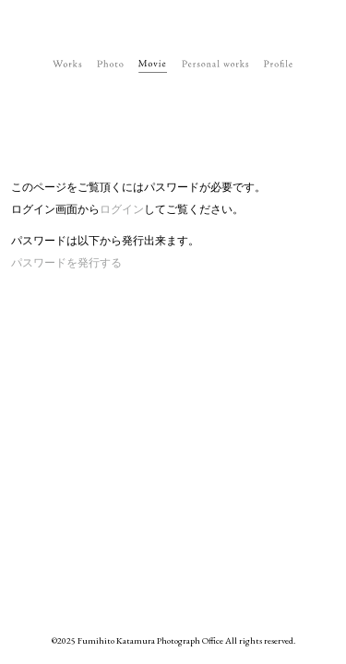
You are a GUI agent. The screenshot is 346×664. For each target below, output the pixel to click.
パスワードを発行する (66, 262)
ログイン (122, 209)
